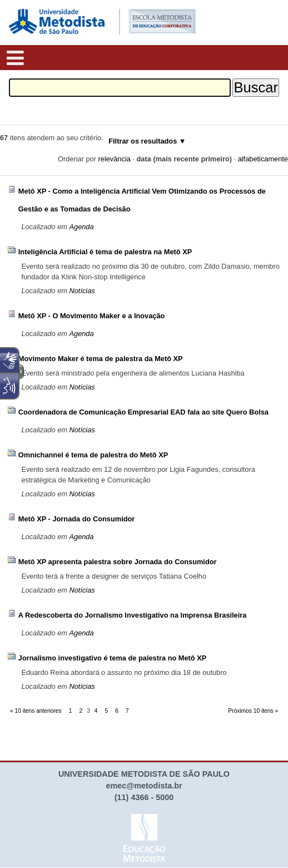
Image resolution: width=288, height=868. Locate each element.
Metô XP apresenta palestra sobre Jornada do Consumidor (117, 562)
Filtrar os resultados (142, 141)
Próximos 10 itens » (253, 711)
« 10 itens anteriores (36, 711)
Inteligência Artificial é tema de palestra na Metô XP (105, 252)
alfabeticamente (263, 159)
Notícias (82, 291)
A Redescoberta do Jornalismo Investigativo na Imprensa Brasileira (132, 615)
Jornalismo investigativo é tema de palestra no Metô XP (112, 658)
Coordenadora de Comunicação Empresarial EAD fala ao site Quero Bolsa (143, 412)
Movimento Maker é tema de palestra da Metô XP (100, 358)
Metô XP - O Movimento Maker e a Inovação (91, 316)
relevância (114, 159)
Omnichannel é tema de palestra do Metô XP (93, 455)
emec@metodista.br (144, 785)
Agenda (81, 227)
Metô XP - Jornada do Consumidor (76, 519)
